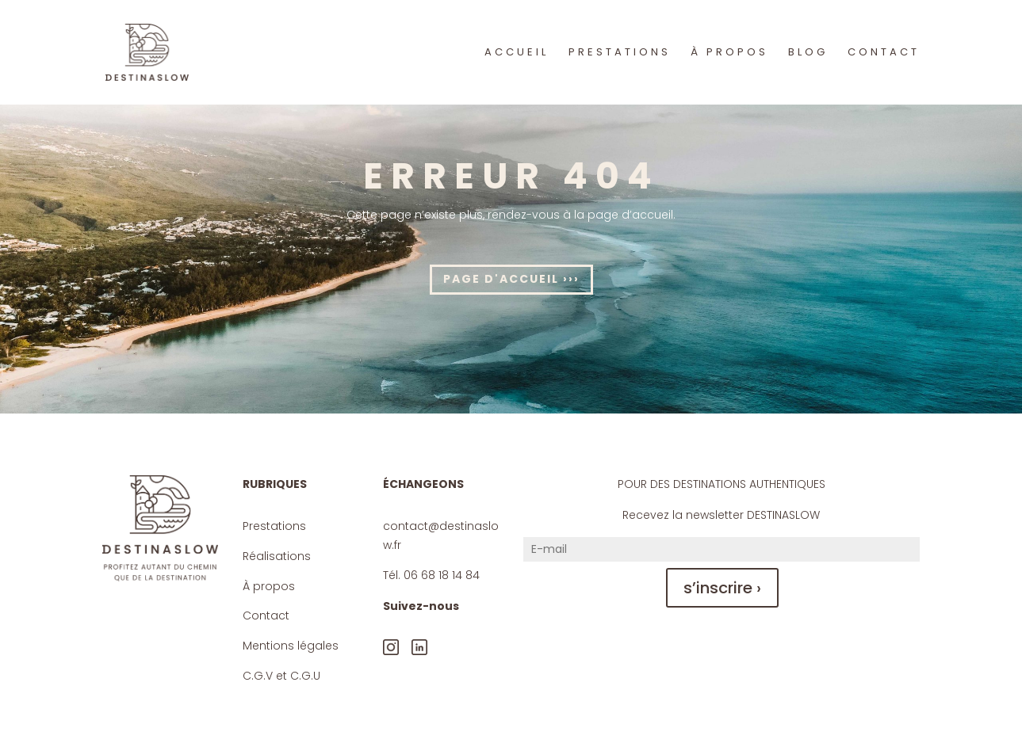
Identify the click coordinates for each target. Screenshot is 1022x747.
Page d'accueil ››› (511, 279)
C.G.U (305, 676)
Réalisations (277, 556)
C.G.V (258, 676)
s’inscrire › (722, 588)
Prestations (274, 526)
